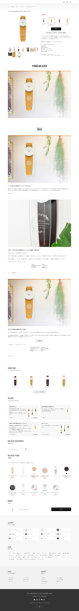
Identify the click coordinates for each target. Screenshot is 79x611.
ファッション (12, 538)
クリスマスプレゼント (41, 559)
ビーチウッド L (67, 21)
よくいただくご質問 (60, 579)
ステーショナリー (29, 534)
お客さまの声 (11, 579)
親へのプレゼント (11, 555)
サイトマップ (26, 581)
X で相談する (55, 32)
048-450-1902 (33, 593)
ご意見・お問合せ (44, 581)
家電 (59, 534)
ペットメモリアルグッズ (12, 557)
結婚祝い (34, 553)
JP (39, 606)
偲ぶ (42, 557)
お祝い (37, 555)
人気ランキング (11, 577)
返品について (59, 581)
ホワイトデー (63, 557)
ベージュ (27, 449)
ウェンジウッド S (43, 21)
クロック (17, 6)
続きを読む (35, 417)
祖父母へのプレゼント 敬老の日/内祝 (30, 559)
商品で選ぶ (12, 6)
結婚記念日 (51, 555)
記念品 (25, 555)
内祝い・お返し (44, 553)
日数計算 (39, 340)
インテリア (44, 529)
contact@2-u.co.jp (47, 593)
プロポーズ (64, 555)
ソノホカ (43, 538)
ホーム (9, 6)
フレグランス (28, 538)
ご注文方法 (43, 577)
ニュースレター (26, 577)
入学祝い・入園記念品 (19, 559)
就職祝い (24, 557)
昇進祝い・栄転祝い (31, 555)
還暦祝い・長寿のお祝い (52, 553)
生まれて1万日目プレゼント (36, 557)
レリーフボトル (28, 529)
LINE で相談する (48, 32)
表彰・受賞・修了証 (19, 555)
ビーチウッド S (51, 21)
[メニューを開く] (70, 3)
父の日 (14, 553)
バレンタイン (57, 557)
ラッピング (43, 579)
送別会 (28, 557)
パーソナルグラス (13, 529)
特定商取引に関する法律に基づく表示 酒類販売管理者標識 (39, 596)
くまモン (59, 538)
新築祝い (44, 417)
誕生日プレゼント (11, 193)
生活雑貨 (11, 534)
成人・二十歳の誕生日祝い (13, 272)
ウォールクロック (22, 6)
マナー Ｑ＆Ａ (11, 581)
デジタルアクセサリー (45, 534)
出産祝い (39, 553)
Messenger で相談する (62, 32)
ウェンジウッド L (59, 21)
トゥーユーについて (44, 583)
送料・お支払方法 (59, 577)
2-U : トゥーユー (10, 3)
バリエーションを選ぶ (39, 391)
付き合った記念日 (57, 555)
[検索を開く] (64, 3)
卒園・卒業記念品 (12, 434)
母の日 (10, 553)
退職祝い (11, 417)
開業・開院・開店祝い (46, 434)
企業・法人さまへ (26, 579)
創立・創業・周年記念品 (43, 555)
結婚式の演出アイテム (27, 553)
